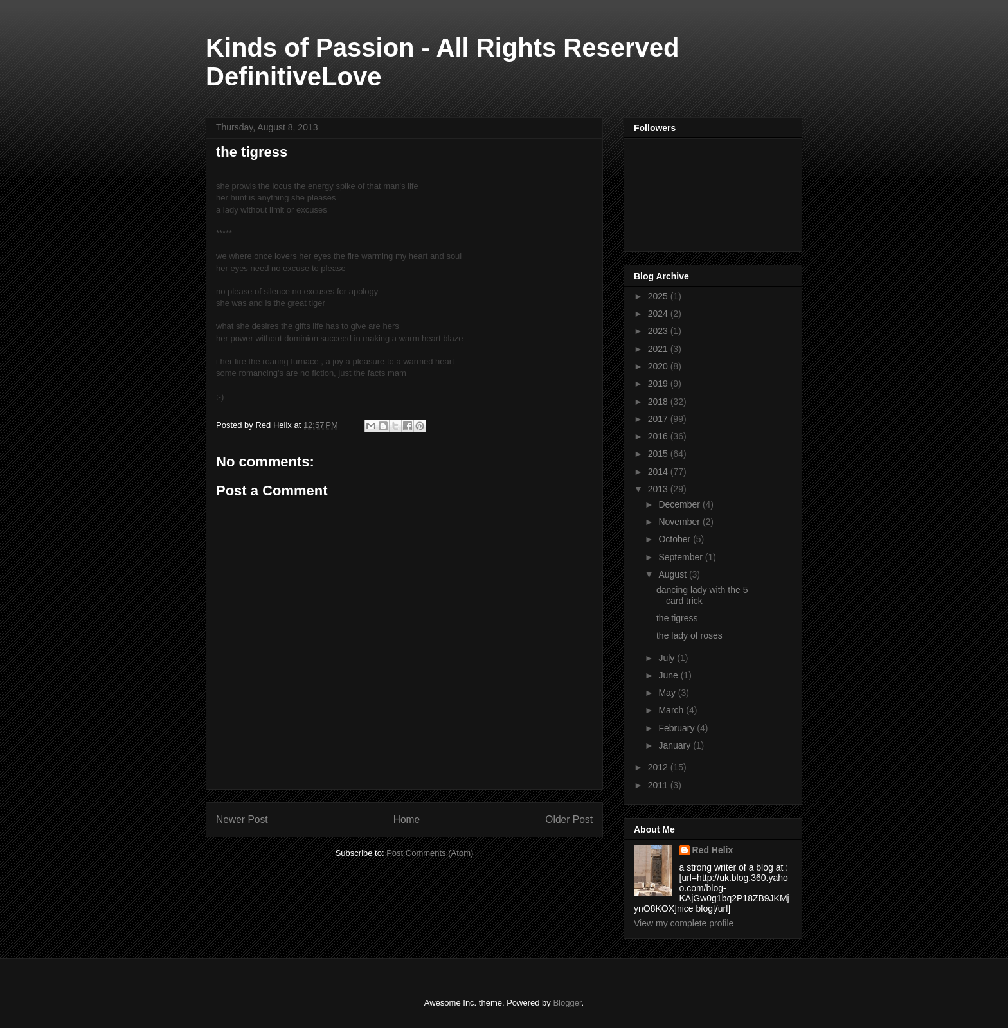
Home (406, 819)
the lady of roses (689, 635)
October (675, 539)
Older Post (569, 819)
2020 (659, 366)
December (680, 504)
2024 (659, 313)
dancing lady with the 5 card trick (702, 595)
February (677, 728)
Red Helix (713, 850)
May (668, 692)
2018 (659, 401)
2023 (659, 331)
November (680, 522)
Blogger (567, 1002)
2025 (659, 296)
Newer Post (242, 819)
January (675, 745)
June (669, 675)
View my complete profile (684, 923)
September (681, 557)
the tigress (677, 618)
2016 (659, 436)
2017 (659, 419)
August (673, 574)
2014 (659, 471)
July (667, 658)
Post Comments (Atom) (429, 853)
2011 (659, 785)
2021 (659, 349)
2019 (659, 383)
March (672, 710)
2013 (659, 489)
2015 (659, 453)
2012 (659, 767)
